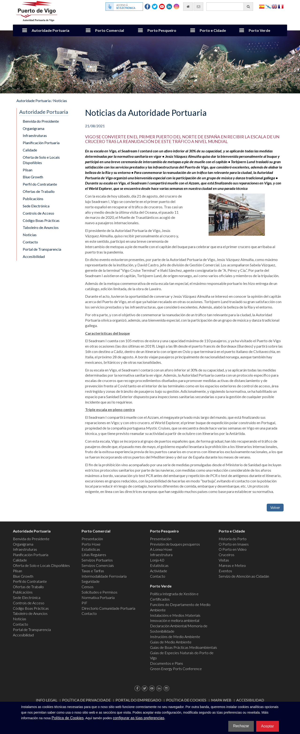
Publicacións (33, 198)
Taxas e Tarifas (93, 571)
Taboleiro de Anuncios (41, 227)
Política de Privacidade (86, 700)
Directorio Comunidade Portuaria (108, 608)
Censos (88, 586)
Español (262, 6)
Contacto (30, 242)
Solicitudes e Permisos (99, 592)
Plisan (27, 170)
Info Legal (46, 700)
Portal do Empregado (138, 700)
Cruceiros (226, 554)
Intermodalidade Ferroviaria (104, 576)
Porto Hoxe (91, 544)
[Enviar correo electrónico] (198, 6)
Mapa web (221, 700)
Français (281, 6)
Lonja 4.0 (157, 560)
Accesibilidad (34, 256)
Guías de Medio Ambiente (170, 642)
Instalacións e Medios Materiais (175, 615)
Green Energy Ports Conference (176, 668)
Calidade (30, 150)
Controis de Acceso (38, 213)
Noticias (60, 100)
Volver (275, 507)
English (274, 6)
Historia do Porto (233, 538)
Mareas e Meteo (232, 565)
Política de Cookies (186, 700)
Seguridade (91, 581)
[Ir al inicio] (188, 6)
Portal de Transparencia (42, 249)
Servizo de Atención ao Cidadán (244, 576)
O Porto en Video (233, 549)
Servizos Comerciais (98, 565)
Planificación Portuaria (41, 142)
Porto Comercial (109, 30)
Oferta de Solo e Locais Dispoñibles (41, 160)
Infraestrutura (161, 554)
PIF (84, 603)
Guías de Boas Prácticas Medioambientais (183, 647)
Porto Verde (259, 30)
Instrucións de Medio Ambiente (175, 636)
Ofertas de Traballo (39, 191)
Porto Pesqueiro (161, 30)
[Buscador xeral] (229, 6)
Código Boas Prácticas (41, 220)
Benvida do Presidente (41, 121)
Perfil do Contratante (40, 184)
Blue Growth (33, 177)
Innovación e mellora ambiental (174, 620)
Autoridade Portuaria (50, 30)
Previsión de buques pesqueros (175, 544)
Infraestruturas (35, 135)
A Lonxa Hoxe (161, 549)
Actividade (158, 571)
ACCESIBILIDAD (250, 700)
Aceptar (267, 726)
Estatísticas (91, 549)
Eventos (225, 571)
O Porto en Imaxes (234, 544)
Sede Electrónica (36, 206)
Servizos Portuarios (97, 560)
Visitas (224, 560)
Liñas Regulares (94, 554)
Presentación (92, 538)
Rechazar (241, 726)
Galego (268, 6)
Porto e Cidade (213, 30)
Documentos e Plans (166, 663)
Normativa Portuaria (98, 597)
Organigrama (33, 128)
